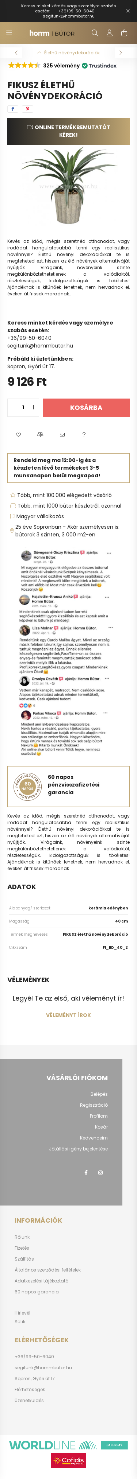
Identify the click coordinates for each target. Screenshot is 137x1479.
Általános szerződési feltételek (48, 1270)
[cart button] (124, 33)
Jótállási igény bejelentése (78, 1149)
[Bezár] (127, 10)
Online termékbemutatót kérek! (72, 131)
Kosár (101, 1127)
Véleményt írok (68, 1015)
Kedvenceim (94, 1138)
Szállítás (24, 1259)
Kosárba (86, 407)
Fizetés (22, 1248)
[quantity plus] (33, 407)
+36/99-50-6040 (76, 11)
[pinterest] (27, 109)
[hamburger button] (9, 33)
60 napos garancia (37, 1291)
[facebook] (12, 109)
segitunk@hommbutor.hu (69, 16)
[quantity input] (23, 407)
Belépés (99, 1094)
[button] (62, 65)
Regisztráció (94, 1105)
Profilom (99, 1116)
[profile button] (109, 33)
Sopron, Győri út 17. (35, 1378)
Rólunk (22, 1237)
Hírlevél (22, 1313)
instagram (100, 1172)
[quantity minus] (13, 407)
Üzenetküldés (29, 1400)
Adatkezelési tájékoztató (41, 1281)
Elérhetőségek (30, 1389)
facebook (86, 1172)
